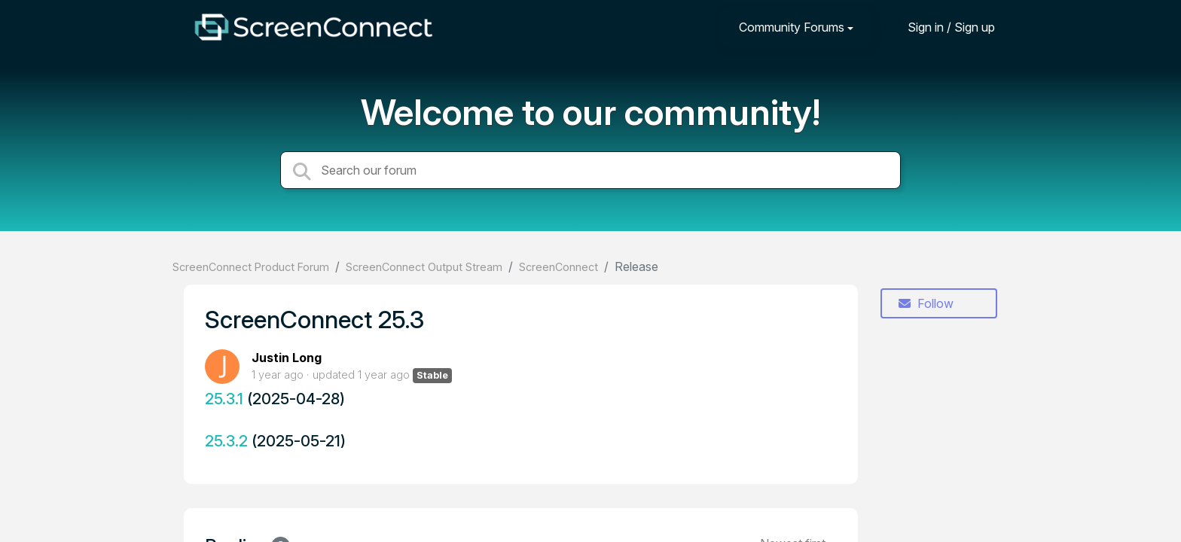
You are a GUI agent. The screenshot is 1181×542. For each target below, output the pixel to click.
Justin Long (287, 357)
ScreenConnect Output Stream (424, 266)
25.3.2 (226, 440)
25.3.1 (224, 398)
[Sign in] (940, 26)
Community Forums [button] (791, 27)
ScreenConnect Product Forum (250, 266)
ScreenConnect (558, 266)
